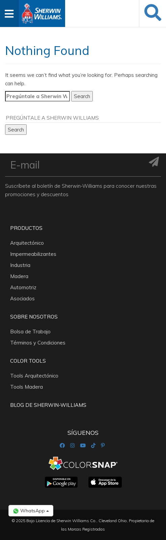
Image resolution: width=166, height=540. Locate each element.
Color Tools (28, 361)
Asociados (22, 298)
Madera (19, 276)
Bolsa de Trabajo (30, 331)
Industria (20, 265)
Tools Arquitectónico (34, 375)
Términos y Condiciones (37, 342)
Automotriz (23, 287)
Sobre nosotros (34, 316)
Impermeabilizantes (33, 254)
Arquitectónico (27, 243)
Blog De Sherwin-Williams (48, 405)
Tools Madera (26, 387)
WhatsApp (31, 511)
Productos (26, 228)
